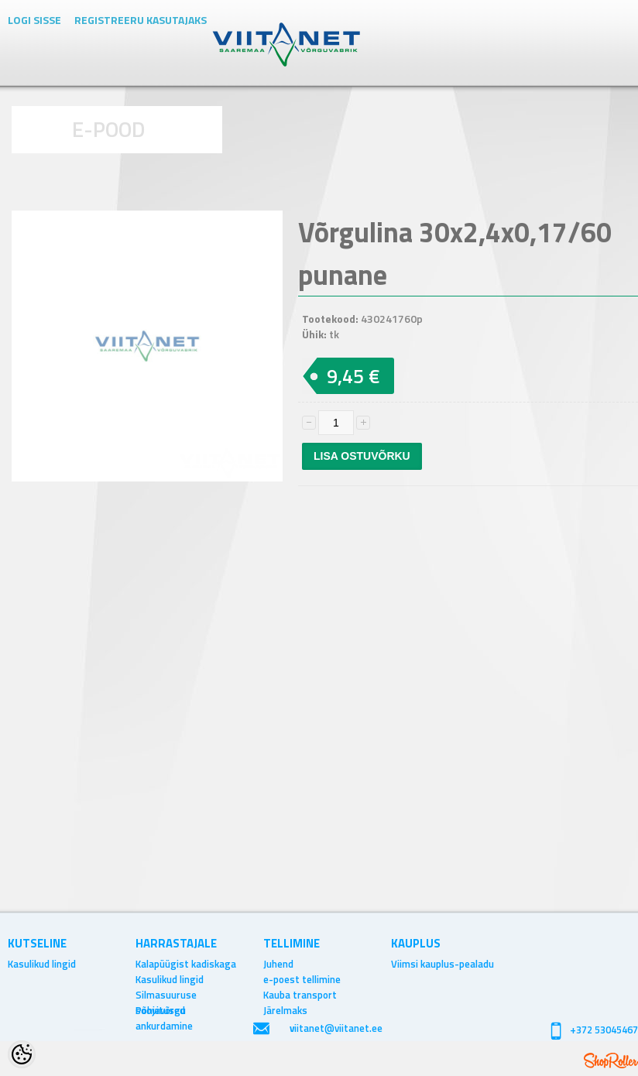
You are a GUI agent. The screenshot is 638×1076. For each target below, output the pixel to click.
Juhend (278, 963)
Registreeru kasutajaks (140, 20)
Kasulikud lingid (42, 963)
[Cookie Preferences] (22, 1054)
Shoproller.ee (611, 1060)
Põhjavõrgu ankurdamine (164, 1010)
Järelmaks (285, 1010)
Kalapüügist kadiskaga (185, 963)
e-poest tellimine (302, 979)
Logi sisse (34, 20)
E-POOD (109, 129)
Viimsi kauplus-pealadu (442, 963)
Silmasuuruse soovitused (166, 994)
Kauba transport (300, 994)
